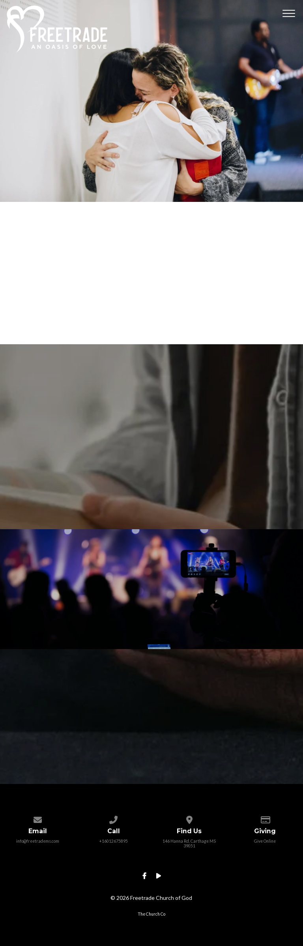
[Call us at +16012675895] (113, 818)
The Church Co (151, 914)
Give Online (265, 841)
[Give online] (265, 818)
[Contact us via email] (37, 818)
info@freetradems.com (37, 841)
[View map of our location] (189, 818)
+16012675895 (113, 841)
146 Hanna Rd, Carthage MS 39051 (189, 844)
